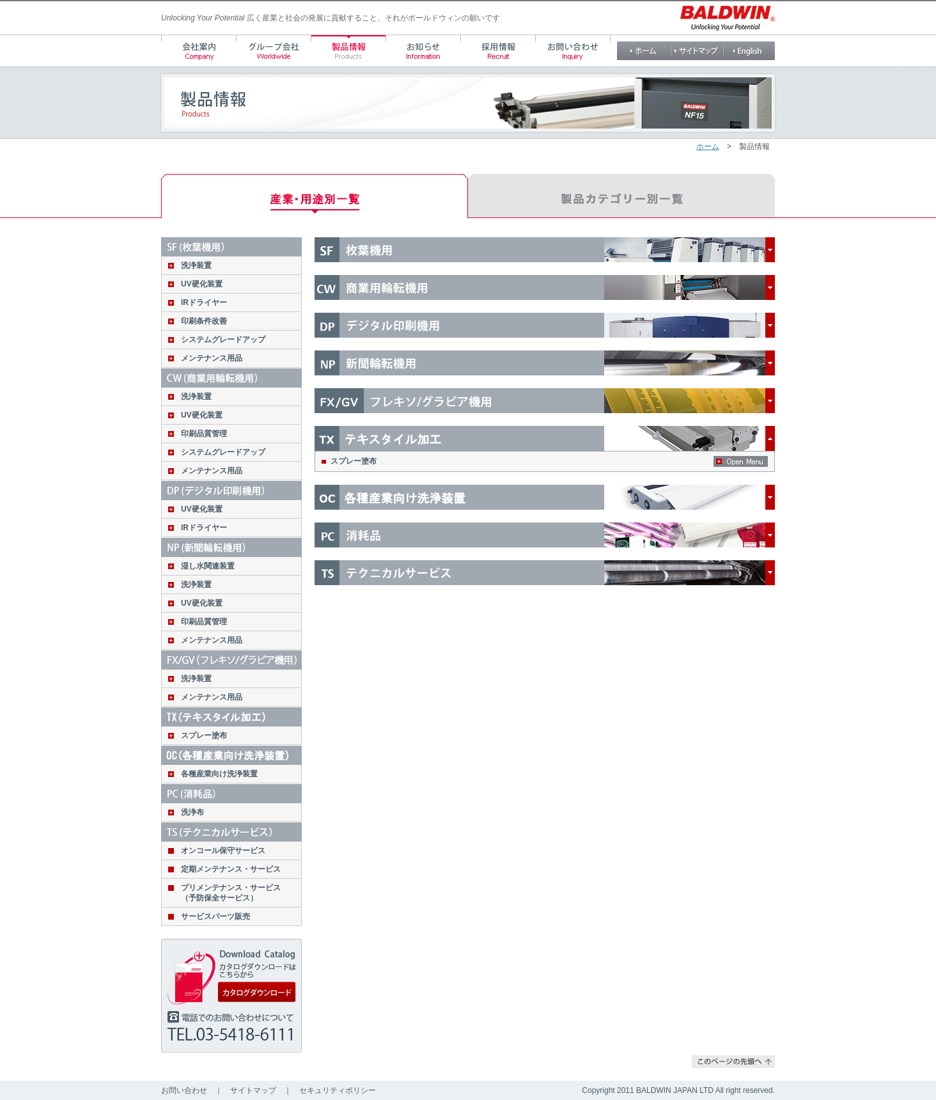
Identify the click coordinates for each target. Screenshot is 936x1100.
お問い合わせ (184, 1090)
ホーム (707, 146)
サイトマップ (253, 1090)
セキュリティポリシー (337, 1090)
